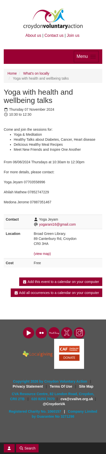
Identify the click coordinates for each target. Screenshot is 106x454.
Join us (73, 35)
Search (27, 448)
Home (12, 73)
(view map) (42, 254)
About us (33, 35)
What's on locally (36, 73)
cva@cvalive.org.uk (77, 399)
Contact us (53, 35)
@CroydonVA (54, 404)
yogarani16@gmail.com (57, 224)
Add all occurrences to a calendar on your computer (56, 293)
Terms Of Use (61, 386)
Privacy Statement (28, 386)
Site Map (86, 386)
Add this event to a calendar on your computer (60, 282)
